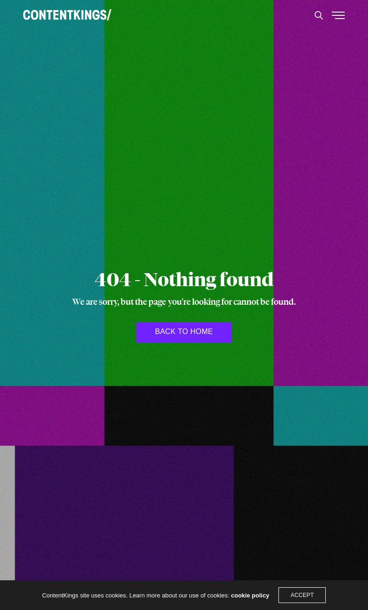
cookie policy (250, 595)
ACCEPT (302, 595)
